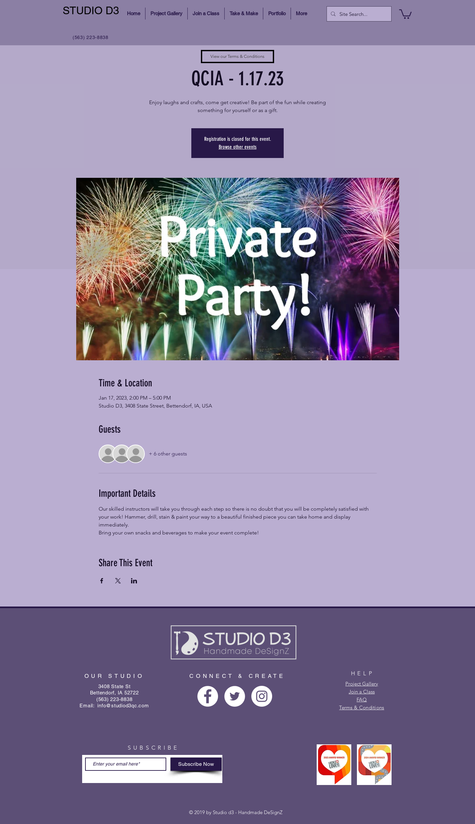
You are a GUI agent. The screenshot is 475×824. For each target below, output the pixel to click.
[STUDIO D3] (92, 10)
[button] (405, 13)
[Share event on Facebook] (102, 580)
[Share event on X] (118, 580)
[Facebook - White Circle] (207, 696)
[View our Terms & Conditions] (237, 56)
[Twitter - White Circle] (234, 696)
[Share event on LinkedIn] (134, 580)
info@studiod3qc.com (123, 705)
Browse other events (238, 147)
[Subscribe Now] (196, 764)
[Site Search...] (358, 14)
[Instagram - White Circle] (261, 696)
